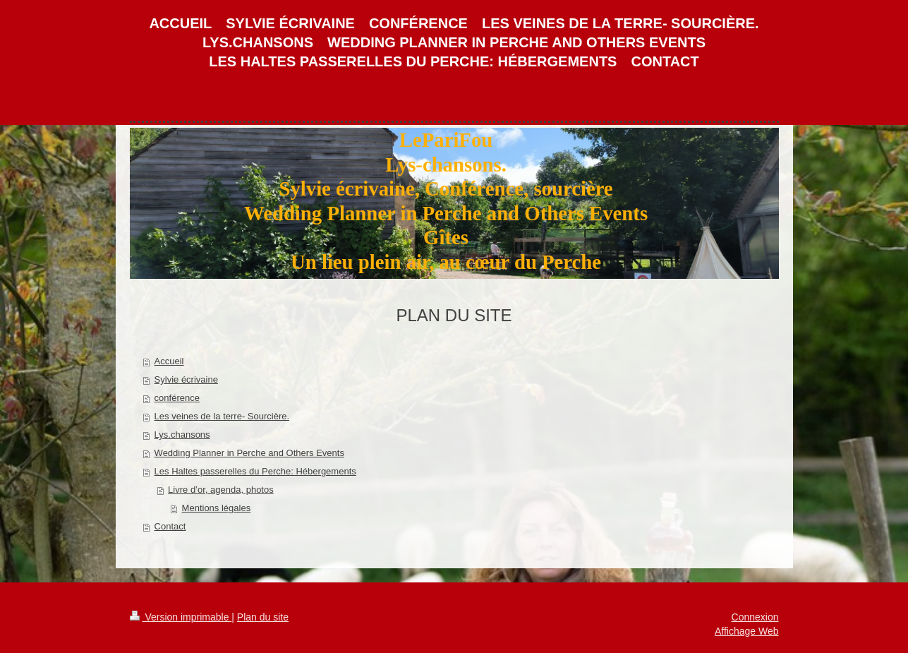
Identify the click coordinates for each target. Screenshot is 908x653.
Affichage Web (747, 631)
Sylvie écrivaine (186, 379)
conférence (177, 398)
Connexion (755, 617)
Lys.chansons (182, 434)
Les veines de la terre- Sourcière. (222, 416)
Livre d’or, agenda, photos (221, 489)
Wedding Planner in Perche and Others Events (249, 453)
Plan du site (263, 617)
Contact (170, 526)
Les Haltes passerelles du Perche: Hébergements (255, 471)
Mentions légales (216, 508)
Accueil (169, 361)
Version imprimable (181, 617)
